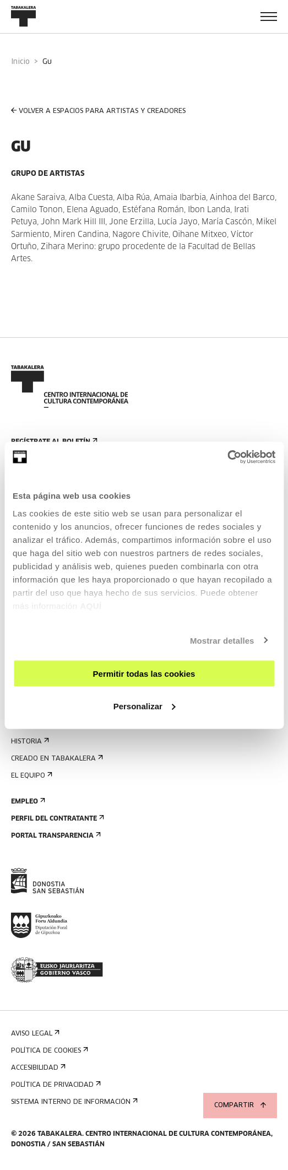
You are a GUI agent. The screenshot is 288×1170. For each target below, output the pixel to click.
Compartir (240, 1105)
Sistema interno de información (73, 1102)
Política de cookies (48, 1050)
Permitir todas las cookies (144, 673)
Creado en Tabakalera (56, 758)
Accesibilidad (37, 1067)
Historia (29, 741)
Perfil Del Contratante (56, 818)
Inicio (20, 62)
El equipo (30, 775)
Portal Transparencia (55, 835)
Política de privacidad (55, 1084)
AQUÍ (91, 605)
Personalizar (144, 705)
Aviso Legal (34, 1033)
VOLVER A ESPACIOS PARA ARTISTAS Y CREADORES (98, 111)
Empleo (27, 801)
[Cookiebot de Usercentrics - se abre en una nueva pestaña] (227, 457)
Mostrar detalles (222, 640)
